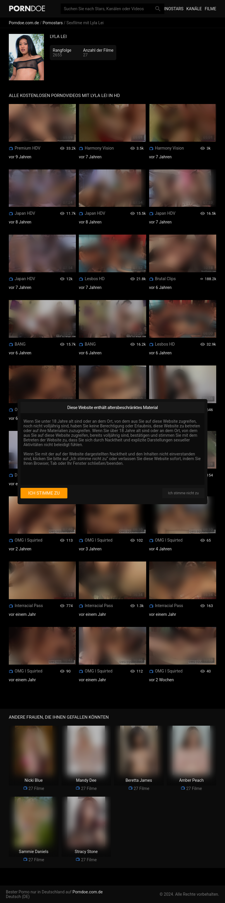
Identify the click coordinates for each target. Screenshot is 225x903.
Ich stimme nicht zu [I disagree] (183, 493)
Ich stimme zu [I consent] (43, 493)
